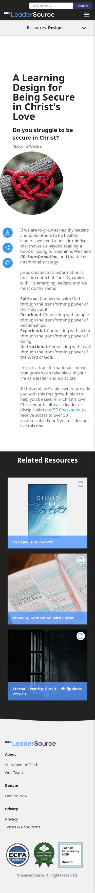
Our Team (14, 772)
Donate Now (16, 795)
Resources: (45, 27)
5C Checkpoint (67, 410)
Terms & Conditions (22, 826)
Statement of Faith (22, 764)
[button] (87, 14)
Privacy (11, 819)
